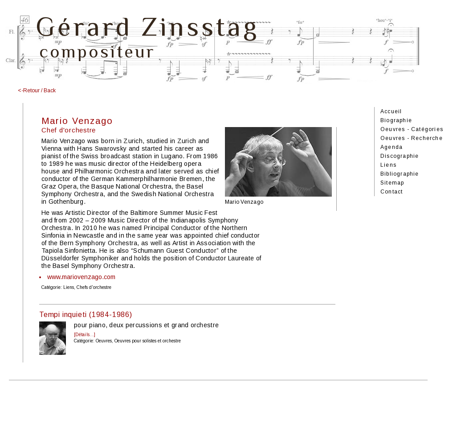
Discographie (399, 156)
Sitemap (392, 183)
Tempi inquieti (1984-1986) (85, 314)
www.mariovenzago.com (81, 276)
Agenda (391, 147)
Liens (388, 165)
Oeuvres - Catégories (411, 129)
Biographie (396, 120)
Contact (391, 192)
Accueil (391, 111)
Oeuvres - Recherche (411, 138)
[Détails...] (84, 334)
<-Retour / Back (37, 90)
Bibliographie (399, 174)
